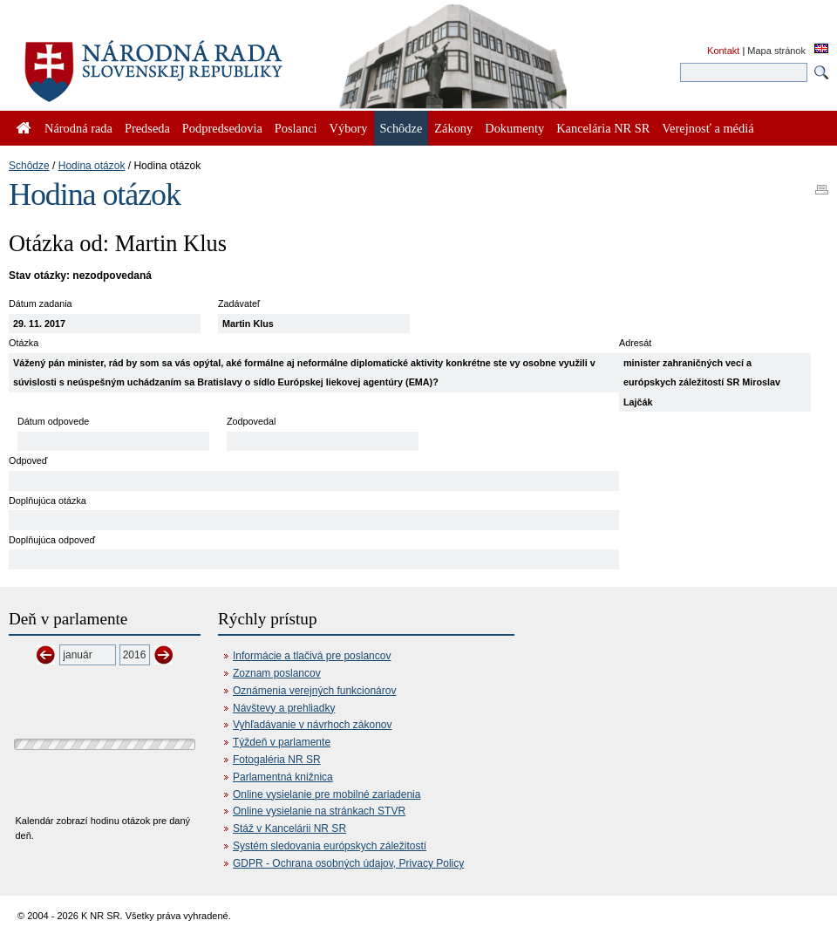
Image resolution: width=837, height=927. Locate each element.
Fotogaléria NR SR (277, 759)
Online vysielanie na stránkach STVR (319, 811)
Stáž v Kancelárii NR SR (289, 828)
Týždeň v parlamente (281, 742)
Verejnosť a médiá (707, 128)
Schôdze (29, 166)
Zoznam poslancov (277, 673)
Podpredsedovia (222, 128)
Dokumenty (514, 128)
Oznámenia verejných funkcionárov (314, 691)
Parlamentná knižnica (283, 777)
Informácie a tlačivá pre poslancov (312, 656)
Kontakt (723, 50)
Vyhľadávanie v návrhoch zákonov (312, 725)
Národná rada (78, 128)
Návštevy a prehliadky (284, 708)
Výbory (349, 128)
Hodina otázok (92, 166)
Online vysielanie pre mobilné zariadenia (326, 794)
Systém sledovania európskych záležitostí (329, 846)
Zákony (453, 128)
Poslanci (296, 128)
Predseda (147, 128)
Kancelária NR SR (603, 128)
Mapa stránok (776, 50)
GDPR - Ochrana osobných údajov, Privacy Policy (348, 863)
